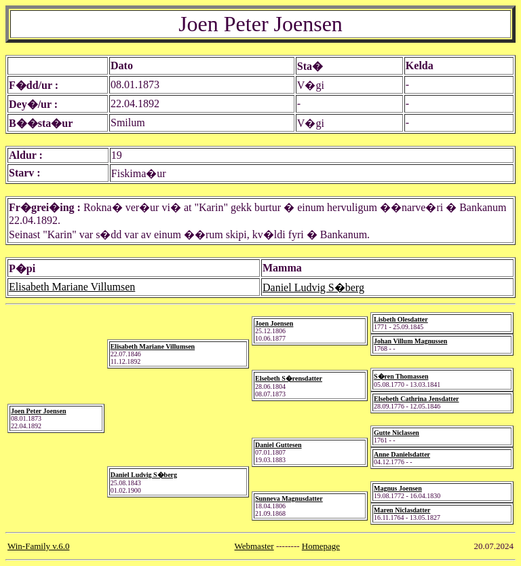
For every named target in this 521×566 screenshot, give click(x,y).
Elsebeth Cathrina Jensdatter (416, 398)
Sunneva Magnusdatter (289, 498)
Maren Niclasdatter (402, 510)
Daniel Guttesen (278, 445)
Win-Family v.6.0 (38, 546)
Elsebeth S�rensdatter (288, 378)
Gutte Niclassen (396, 432)
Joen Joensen (274, 323)
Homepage (321, 546)
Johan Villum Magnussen (410, 341)
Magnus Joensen (398, 488)
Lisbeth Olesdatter (401, 319)
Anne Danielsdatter (402, 454)
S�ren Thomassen (401, 376)
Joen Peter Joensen (38, 411)
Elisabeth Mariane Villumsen (72, 287)
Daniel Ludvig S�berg (313, 287)
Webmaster (254, 546)
